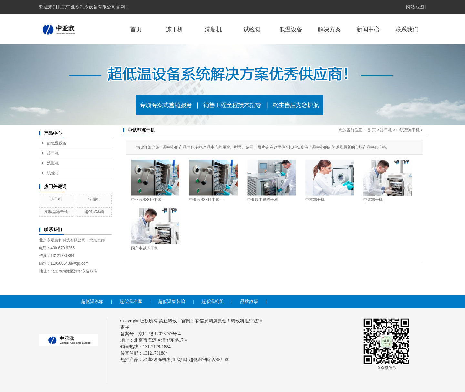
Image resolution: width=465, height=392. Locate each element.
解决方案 (329, 29)
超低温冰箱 (94, 212)
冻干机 (174, 29)
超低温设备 (56, 143)
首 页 (371, 130)
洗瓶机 (213, 29)
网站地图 (415, 7)
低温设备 (290, 29)
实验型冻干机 (56, 212)
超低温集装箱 (171, 301)
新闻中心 (368, 29)
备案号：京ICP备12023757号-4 (150, 333)
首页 (136, 29)
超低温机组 (212, 301)
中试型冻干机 (408, 130)
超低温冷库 (130, 301)
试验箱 (252, 29)
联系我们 (407, 29)
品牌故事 (249, 301)
